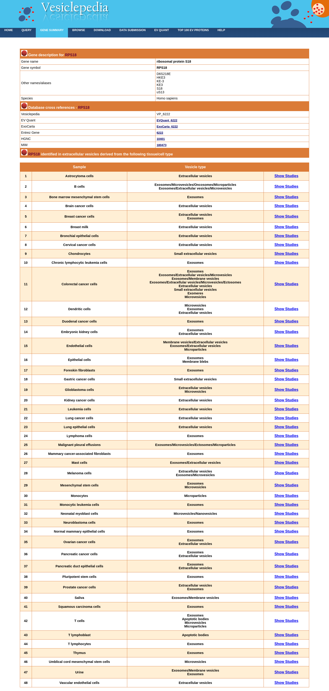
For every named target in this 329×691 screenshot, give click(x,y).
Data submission (132, 30)
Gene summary (52, 30)
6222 (160, 132)
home (8, 30)
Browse (78, 30)
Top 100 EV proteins (193, 30)
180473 (161, 145)
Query (26, 30)
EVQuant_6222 (167, 120)
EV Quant (161, 30)
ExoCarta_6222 (167, 126)
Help (221, 30)
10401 (161, 139)
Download (102, 30)
